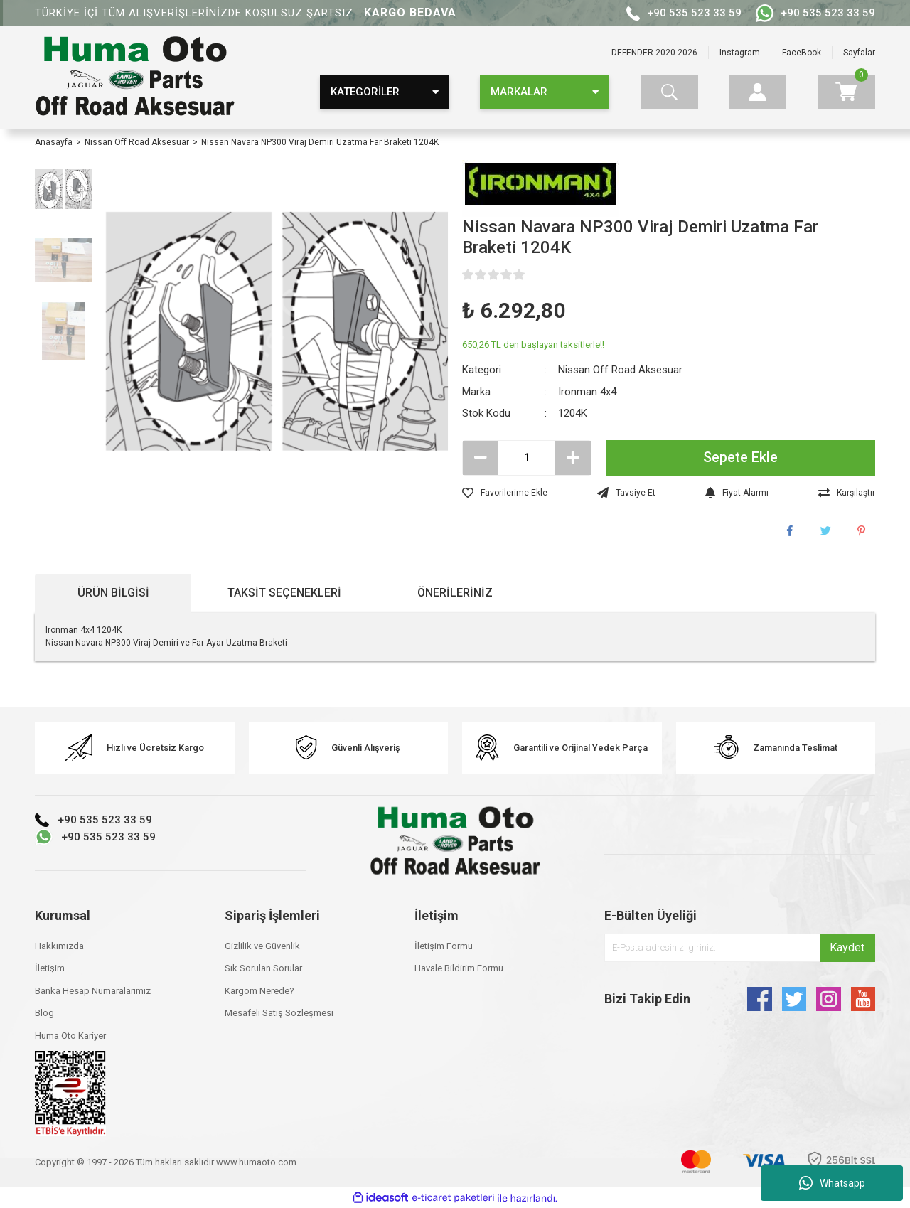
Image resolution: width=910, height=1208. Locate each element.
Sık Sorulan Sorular (263, 968)
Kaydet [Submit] (847, 947)
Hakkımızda (59, 946)
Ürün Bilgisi (113, 592)
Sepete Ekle (740, 457)
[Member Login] (757, 92)
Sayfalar (859, 53)
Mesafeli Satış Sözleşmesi (279, 1012)
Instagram (739, 53)
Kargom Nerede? (259, 990)
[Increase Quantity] (573, 458)
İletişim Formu (443, 946)
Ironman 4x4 (587, 391)
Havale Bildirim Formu (458, 968)
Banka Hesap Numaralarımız (93, 990)
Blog (44, 1012)
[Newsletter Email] (739, 948)
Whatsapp (832, 1183)
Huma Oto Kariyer (70, 1035)
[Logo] (135, 77)
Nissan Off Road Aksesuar (620, 369)
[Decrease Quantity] (480, 458)
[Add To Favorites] (504, 492)
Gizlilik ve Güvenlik (262, 946)
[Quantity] (526, 458)
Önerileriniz (455, 592)
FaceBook (801, 53)
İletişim (50, 968)
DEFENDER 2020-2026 (654, 53)
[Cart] (846, 92)
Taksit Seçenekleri (284, 592)
